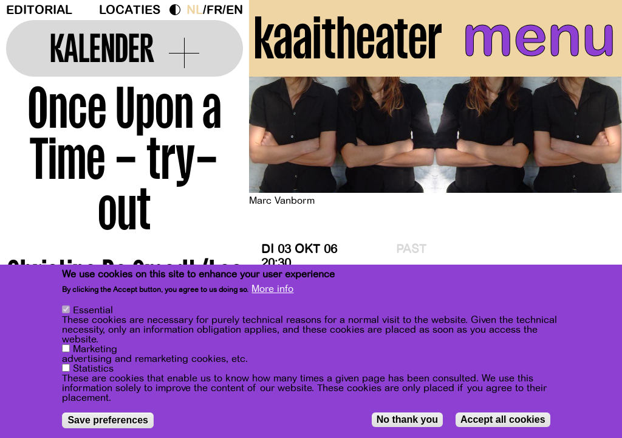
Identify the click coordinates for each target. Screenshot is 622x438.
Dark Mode (178, 9)
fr (214, 10)
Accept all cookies (502, 420)
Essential (93, 311)
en (234, 10)
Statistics (93, 369)
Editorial (39, 10)
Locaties (129, 10)
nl (194, 10)
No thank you (407, 420)
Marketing (95, 350)
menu (539, 36)
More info (272, 289)
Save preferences (107, 420)
